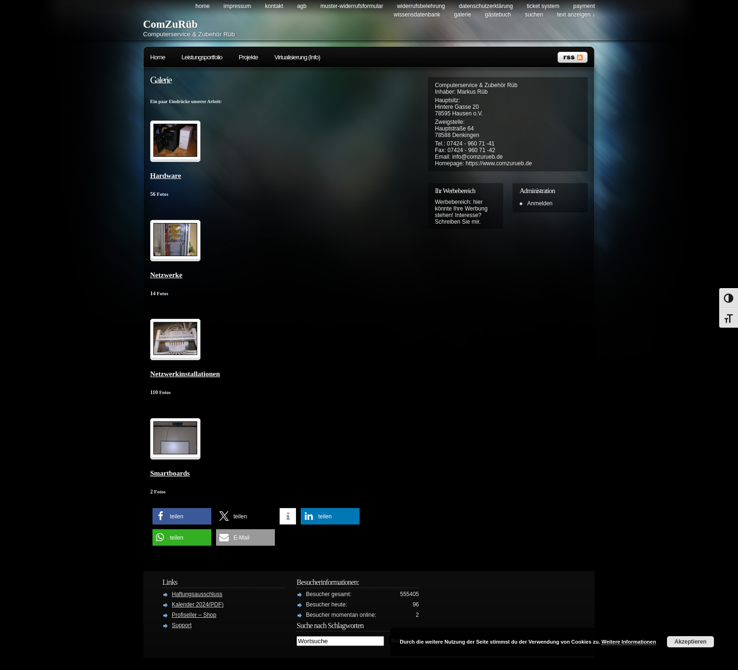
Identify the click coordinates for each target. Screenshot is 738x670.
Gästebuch (498, 14)
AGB (301, 6)
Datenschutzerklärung (486, 6)
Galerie (462, 14)
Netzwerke (166, 275)
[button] (181, 516)
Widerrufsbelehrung (421, 6)
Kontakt (274, 6)
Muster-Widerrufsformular (352, 6)
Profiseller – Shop (194, 615)
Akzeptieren (690, 641)
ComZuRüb (170, 24)
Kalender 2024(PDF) (198, 604)
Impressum (237, 6)
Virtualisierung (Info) (297, 57)
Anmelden (540, 203)
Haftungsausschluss (197, 594)
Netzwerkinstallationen (185, 374)
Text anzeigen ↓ (576, 14)
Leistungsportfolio (202, 57)
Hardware (165, 175)
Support (182, 625)
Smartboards (170, 473)
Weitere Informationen (629, 642)
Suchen (534, 14)
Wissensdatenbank (417, 14)
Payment (584, 6)
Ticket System (543, 6)
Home (202, 6)
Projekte (248, 57)
